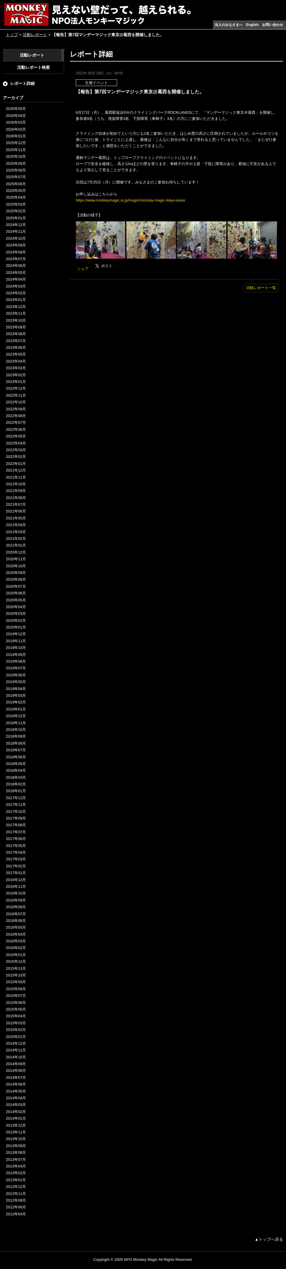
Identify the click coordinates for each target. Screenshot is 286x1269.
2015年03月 (16, 1023)
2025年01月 (16, 218)
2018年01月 (16, 791)
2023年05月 (16, 354)
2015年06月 (16, 1002)
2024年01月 (16, 299)
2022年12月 (16, 388)
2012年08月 (16, 1200)
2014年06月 (16, 1084)
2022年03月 (16, 450)
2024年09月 (16, 245)
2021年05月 (16, 518)
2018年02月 (16, 784)
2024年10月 (16, 238)
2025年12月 (16, 143)
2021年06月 (16, 511)
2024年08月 (16, 252)
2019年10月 (16, 647)
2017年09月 (16, 818)
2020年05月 (16, 600)
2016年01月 (16, 955)
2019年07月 (16, 668)
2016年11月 (16, 886)
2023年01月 (16, 381)
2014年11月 (16, 1050)
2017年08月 (16, 825)
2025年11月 (16, 150)
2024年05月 (16, 272)
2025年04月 (16, 197)
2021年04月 (16, 525)
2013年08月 (16, 1152)
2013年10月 (16, 1139)
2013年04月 (16, 1166)
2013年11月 (16, 1132)
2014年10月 (16, 1057)
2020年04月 (16, 607)
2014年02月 (16, 1111)
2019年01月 (16, 709)
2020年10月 (16, 566)
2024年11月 (16, 231)
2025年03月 (16, 204)
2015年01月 (16, 1037)
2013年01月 (16, 1180)
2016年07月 (16, 914)
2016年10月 (16, 893)
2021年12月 (16, 470)
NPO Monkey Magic (141, 1259)
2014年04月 (16, 1098)
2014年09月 (16, 1064)
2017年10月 (16, 811)
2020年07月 (16, 586)
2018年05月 (16, 764)
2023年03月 (16, 368)
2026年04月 (16, 115)
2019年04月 (16, 689)
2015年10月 (16, 975)
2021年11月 (16, 477)
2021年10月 (16, 484)
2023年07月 (16, 341)
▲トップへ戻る (269, 1239)
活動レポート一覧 (261, 288)
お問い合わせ (272, 25)
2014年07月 (16, 1077)
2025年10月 (16, 156)
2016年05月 (16, 927)
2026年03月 (16, 122)
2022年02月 (16, 456)
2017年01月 (16, 873)
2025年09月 (16, 163)
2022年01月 (16, 463)
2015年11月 (16, 968)
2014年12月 (16, 1043)
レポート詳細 (22, 83)
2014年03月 (16, 1104)
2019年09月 (16, 654)
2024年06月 (16, 265)
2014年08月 (16, 1070)
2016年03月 (16, 941)
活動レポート (35, 34)
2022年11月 (16, 395)
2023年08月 (16, 334)
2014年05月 (16, 1091)
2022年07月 (16, 422)
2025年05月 (16, 190)
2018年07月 (16, 750)
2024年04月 (16, 279)
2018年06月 (16, 757)
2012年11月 (16, 1193)
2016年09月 (16, 900)
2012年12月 (16, 1186)
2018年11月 (16, 723)
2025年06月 (16, 184)
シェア (83, 269)
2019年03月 (16, 695)
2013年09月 (16, 1146)
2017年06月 (16, 838)
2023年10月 (16, 320)
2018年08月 (16, 743)
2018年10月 (16, 729)
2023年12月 (16, 306)
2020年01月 (16, 627)
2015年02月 (16, 1030)
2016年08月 (16, 907)
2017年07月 (16, 832)
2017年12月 (16, 798)
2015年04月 (16, 1016)
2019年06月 (16, 675)
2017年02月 (16, 866)
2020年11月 (16, 559)
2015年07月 (16, 995)
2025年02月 (16, 211)
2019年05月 (16, 682)
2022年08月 (16, 416)
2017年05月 (16, 845)
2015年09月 (16, 982)
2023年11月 (16, 313)
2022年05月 (16, 436)
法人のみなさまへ (229, 25)
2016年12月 (16, 880)
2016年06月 (16, 920)
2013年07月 (16, 1159)
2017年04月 (16, 852)
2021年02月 (16, 538)
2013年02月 (16, 1173)
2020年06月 (16, 593)
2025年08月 (16, 170)
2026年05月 (16, 108)
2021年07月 (16, 504)
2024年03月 (16, 286)
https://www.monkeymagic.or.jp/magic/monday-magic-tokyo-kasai (130, 200)
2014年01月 (16, 1118)
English (252, 25)
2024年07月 (16, 259)
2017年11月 (16, 804)
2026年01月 (16, 136)
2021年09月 (16, 491)
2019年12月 (16, 634)
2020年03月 (16, 613)
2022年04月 (16, 443)
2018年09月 (16, 736)
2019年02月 (16, 702)
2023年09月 (16, 327)
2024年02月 (16, 293)
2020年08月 (16, 579)
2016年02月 (16, 948)
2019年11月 (16, 641)
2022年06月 (16, 429)
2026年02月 (16, 129)
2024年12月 (16, 225)
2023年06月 (16, 347)
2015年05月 (16, 1009)
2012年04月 (16, 1214)
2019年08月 (16, 661)
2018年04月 (16, 770)
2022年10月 (16, 402)
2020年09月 (16, 572)
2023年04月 (16, 361)
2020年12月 (16, 552)
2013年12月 (16, 1125)
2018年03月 (16, 777)
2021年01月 (16, 545)
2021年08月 (16, 498)
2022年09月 (16, 409)
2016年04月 (16, 934)
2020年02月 (16, 620)
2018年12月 (16, 716)
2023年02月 (16, 375)
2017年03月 (16, 859)
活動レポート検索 (33, 67)
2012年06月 (16, 1207)
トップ (12, 34)
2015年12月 (16, 961)
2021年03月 (16, 532)
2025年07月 (16, 177)
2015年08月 (16, 989)
